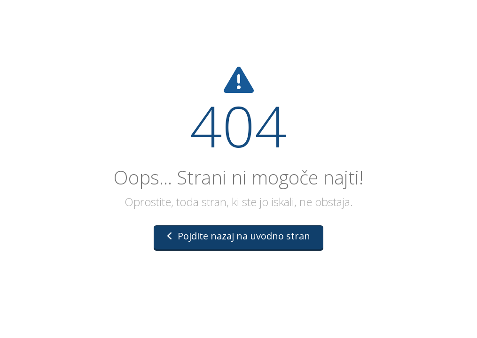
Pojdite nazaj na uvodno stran (238, 236)
